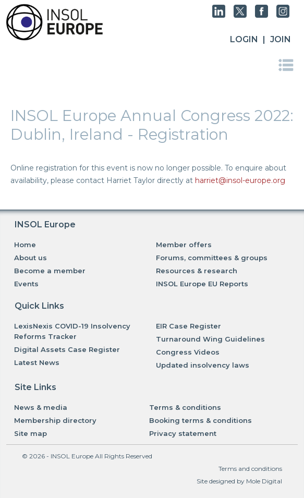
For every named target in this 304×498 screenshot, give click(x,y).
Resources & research (196, 270)
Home (25, 244)
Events (26, 284)
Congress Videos (188, 352)
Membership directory (55, 420)
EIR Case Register (188, 326)
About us (30, 257)
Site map (30, 433)
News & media (40, 407)
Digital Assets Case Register (67, 349)
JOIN (280, 39)
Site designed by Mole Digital (239, 481)
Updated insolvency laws (202, 365)
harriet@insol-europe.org (240, 180)
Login (244, 39)
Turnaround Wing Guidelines (210, 339)
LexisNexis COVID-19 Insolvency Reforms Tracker (72, 331)
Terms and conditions (250, 468)
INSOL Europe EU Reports (202, 284)
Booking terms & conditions (200, 420)
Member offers (184, 244)
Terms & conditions (185, 407)
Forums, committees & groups (211, 257)
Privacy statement (182, 433)
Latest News (36, 362)
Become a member (50, 270)
